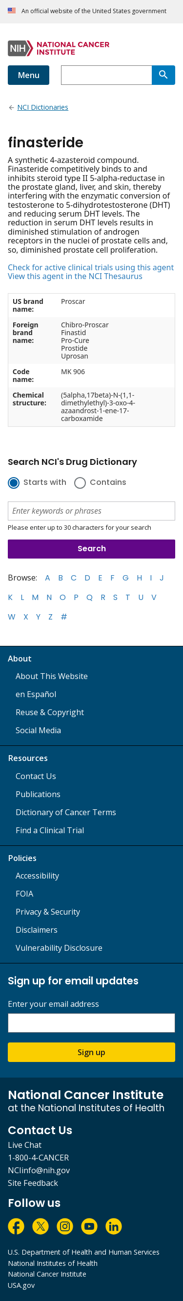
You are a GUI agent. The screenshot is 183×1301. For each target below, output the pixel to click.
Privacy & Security (48, 911)
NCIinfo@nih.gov (39, 1170)
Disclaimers (37, 929)
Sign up (91, 1052)
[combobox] (106, 75)
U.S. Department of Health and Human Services (84, 1252)
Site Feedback (33, 1183)
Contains (108, 483)
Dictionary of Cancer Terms (66, 812)
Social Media (38, 730)
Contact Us (36, 776)
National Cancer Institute (47, 1274)
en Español (36, 694)
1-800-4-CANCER (38, 1157)
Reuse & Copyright (50, 712)
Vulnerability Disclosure (59, 947)
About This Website (52, 676)
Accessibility (37, 875)
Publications (38, 794)
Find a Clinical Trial (50, 830)
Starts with (44, 483)
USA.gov (21, 1285)
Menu (29, 75)
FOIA (24, 893)
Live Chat (24, 1145)
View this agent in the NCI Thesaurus (75, 276)
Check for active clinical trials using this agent (91, 267)
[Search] (163, 75)
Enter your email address (53, 1004)
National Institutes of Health (53, 1263)
